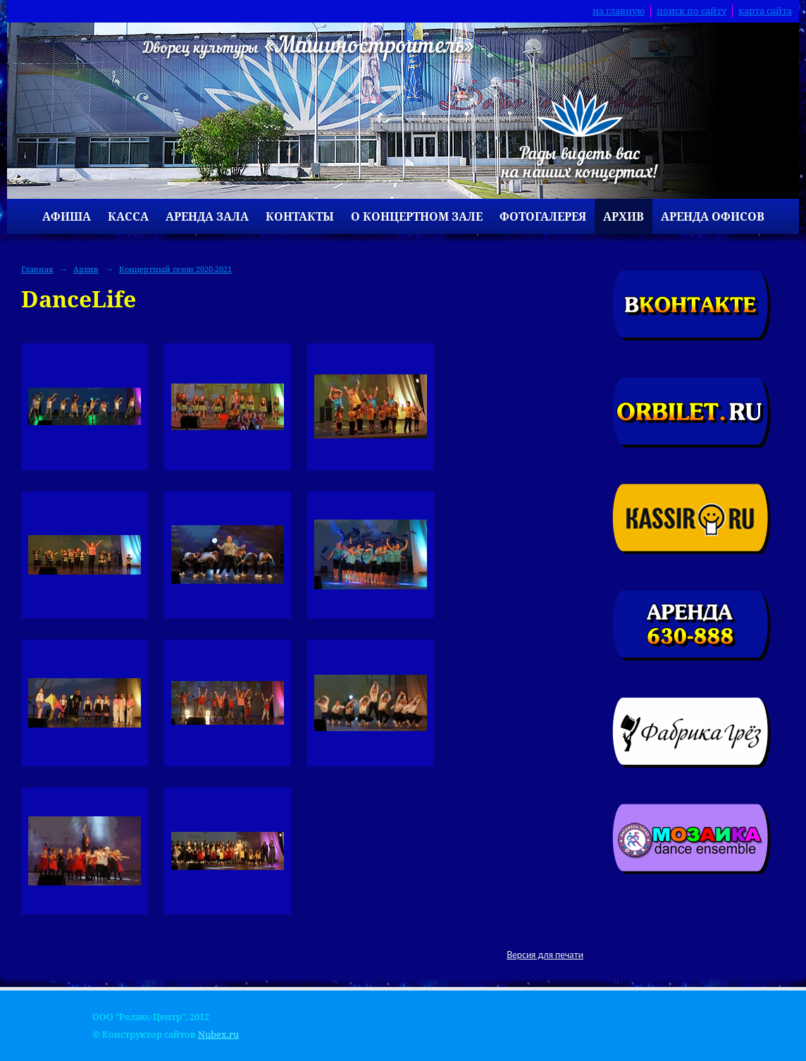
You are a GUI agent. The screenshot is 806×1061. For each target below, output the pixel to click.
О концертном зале (417, 216)
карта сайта (765, 11)
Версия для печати (545, 955)
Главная (37, 269)
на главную (619, 11)
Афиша (66, 216)
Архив (623, 216)
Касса (128, 216)
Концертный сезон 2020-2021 (175, 269)
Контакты (300, 216)
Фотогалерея (543, 216)
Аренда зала (207, 216)
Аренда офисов (712, 216)
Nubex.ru (218, 1035)
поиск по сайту (691, 11)
